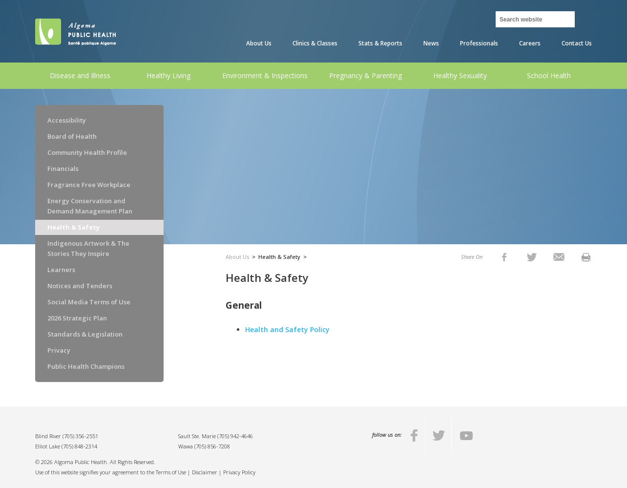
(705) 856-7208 (212, 446)
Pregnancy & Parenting (365, 75)
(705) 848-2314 (79, 446)
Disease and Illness (80, 75)
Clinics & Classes (315, 43)
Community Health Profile (87, 152)
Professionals (479, 43)
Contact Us (577, 43)
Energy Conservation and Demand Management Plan (89, 205)
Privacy (58, 350)
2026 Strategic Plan (77, 318)
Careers (530, 43)
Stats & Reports (380, 43)
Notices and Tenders (79, 285)
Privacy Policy (239, 472)
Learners (61, 269)
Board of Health (72, 136)
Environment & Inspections (265, 75)
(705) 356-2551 (80, 436)
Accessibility (66, 120)
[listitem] (504, 256)
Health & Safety (73, 227)
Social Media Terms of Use (88, 301)
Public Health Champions (86, 366)
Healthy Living (168, 75)
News (431, 43)
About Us (259, 43)
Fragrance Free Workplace (88, 184)
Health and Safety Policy (288, 329)
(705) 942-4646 (235, 436)
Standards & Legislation (85, 334)
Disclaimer (204, 472)
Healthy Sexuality (460, 75)
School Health (549, 75)
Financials (63, 168)
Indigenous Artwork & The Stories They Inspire (88, 248)
